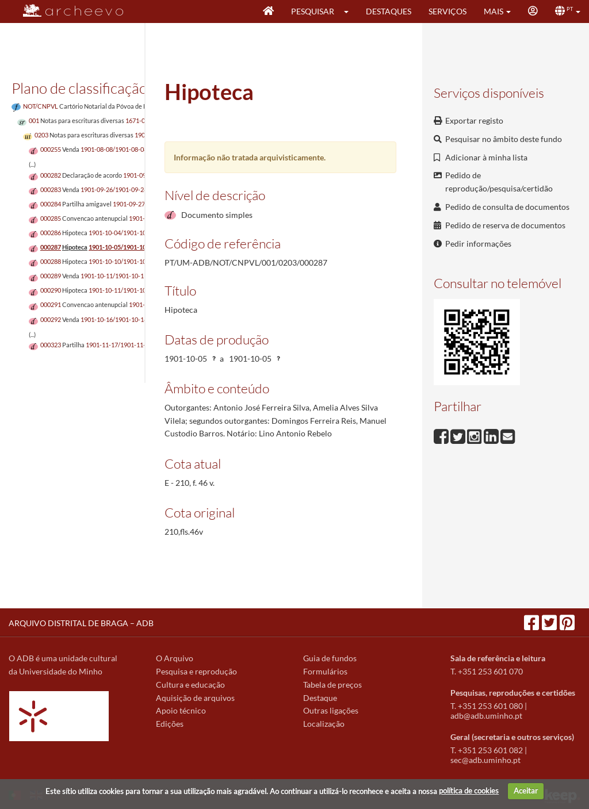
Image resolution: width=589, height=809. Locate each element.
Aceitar (526, 790)
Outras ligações (330, 710)
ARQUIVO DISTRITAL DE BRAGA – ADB (81, 623)
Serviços (447, 11)
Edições (169, 724)
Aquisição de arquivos (195, 698)
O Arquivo (174, 658)
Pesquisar (312, 11)
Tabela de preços (332, 684)
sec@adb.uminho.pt (485, 760)
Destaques (388, 11)
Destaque (320, 698)
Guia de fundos (330, 658)
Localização (324, 724)
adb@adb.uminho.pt (486, 715)
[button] (350, 11)
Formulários (325, 671)
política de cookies (469, 790)
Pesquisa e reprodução (196, 671)
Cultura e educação (190, 684)
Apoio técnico (181, 710)
